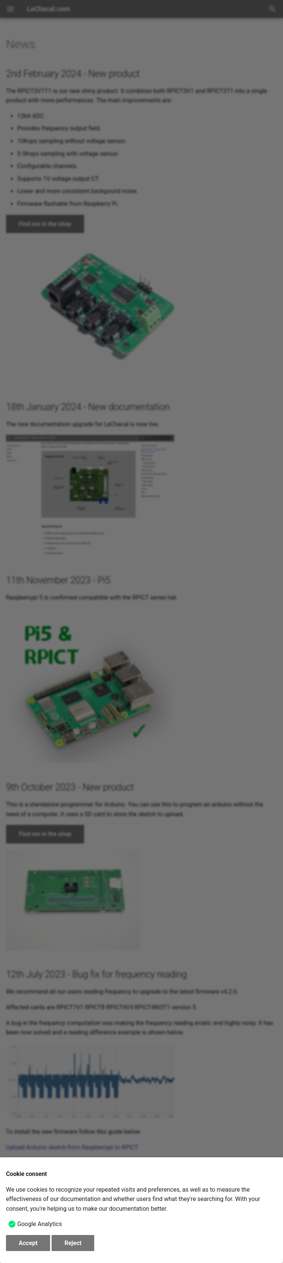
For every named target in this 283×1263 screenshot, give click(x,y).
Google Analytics (39, 1224)
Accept (28, 1243)
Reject (72, 1243)
